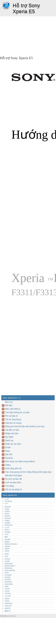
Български (8, 501)
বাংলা (6, 503)
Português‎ (8, 575)
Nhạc (7, 451)
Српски (7, 588)
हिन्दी (6, 537)
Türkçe (7, 601)
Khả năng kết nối (13, 468)
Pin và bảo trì (11, 416)
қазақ (7, 554)
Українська (8, 603)
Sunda (7, 591)
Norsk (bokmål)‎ (10, 570)
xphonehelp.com (12, 616)
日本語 (7, 551)
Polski (7, 572)
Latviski (7, 561)
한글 (6, 556)
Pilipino (7, 598)
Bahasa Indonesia (11, 544)
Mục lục (9, 402)
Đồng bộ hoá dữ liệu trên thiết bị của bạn (25, 426)
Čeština (7, 511)
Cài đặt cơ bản (12, 430)
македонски (9, 563)
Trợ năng (9, 486)
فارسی (7, 527)
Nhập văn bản (12, 433)
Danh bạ (9, 440)
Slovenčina (8, 582)
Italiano (7, 548)
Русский (7, 579)
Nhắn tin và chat (13, 444)
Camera (9, 458)
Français (7, 532)
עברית (6, 534)
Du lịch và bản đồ (13, 479)
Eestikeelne (9, 525)
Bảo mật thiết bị (12, 409)
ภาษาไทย (8, 596)
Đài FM (8, 454)
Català (7, 509)
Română (7, 577)
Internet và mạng (13, 423)
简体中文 (8, 608)
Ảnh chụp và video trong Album (20, 461)
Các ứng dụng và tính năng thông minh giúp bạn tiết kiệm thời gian (28, 474)
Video (8, 465)
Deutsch (7, 516)
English (7, 520)
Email (7, 447)
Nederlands (8, 568)
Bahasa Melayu (10, 566)
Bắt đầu (9, 405)
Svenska (7, 593)
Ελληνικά (8, 518)
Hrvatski (7, 539)
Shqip (7, 586)
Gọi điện (9, 437)
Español (7, 522)
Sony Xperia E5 (6, 5)
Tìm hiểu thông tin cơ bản (17, 412)
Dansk (7, 513)
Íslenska (7, 546)
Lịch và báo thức (13, 482)
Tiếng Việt (8, 606)
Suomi (7, 529)
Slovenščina (9, 584)
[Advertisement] (28, 35)
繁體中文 (8, 611)
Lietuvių (7, 559)
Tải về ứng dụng (13, 419)
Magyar (7, 541)
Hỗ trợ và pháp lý (13, 489)
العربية (7, 498)
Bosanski (8, 506)
